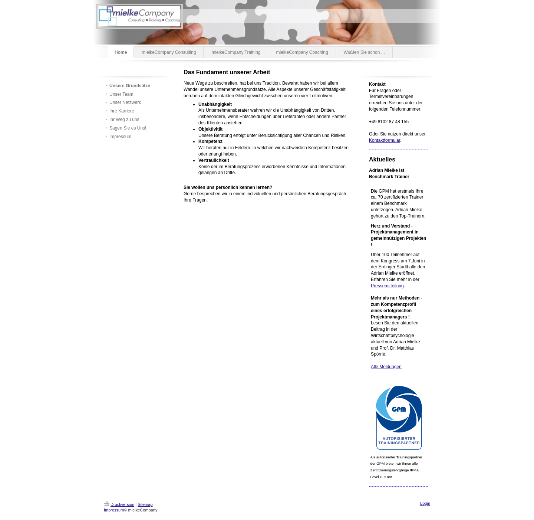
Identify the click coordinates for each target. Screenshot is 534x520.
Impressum (114, 510)
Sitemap (145, 504)
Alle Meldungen (386, 366)
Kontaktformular (384, 140)
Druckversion (119, 504)
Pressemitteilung (387, 285)
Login (425, 503)
